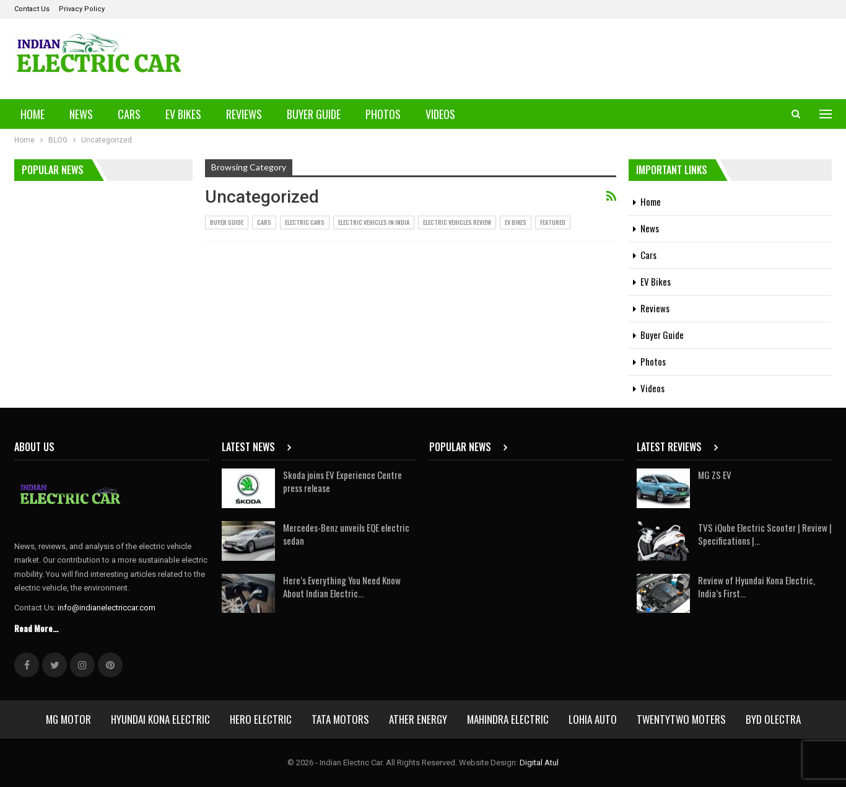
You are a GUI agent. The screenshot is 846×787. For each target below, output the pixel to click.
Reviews (244, 114)
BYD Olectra (773, 719)
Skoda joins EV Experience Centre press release (342, 481)
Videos (440, 114)
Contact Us (32, 9)
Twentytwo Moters (681, 719)
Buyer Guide (314, 114)
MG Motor (68, 719)
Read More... (36, 628)
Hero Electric (261, 719)
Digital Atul (539, 762)
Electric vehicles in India (373, 222)
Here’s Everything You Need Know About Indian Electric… (342, 586)
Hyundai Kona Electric (160, 719)
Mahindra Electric (508, 719)
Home (32, 114)
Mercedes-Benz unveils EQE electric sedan (346, 534)
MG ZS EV (714, 474)
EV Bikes (183, 114)
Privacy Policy (82, 9)
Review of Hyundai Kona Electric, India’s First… (756, 586)
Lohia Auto (593, 719)
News (81, 114)
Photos (383, 114)
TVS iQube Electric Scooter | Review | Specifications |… (765, 534)
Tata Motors (340, 719)
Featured (552, 222)
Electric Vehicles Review (457, 222)
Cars (129, 114)
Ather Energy (418, 719)
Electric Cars (305, 222)
